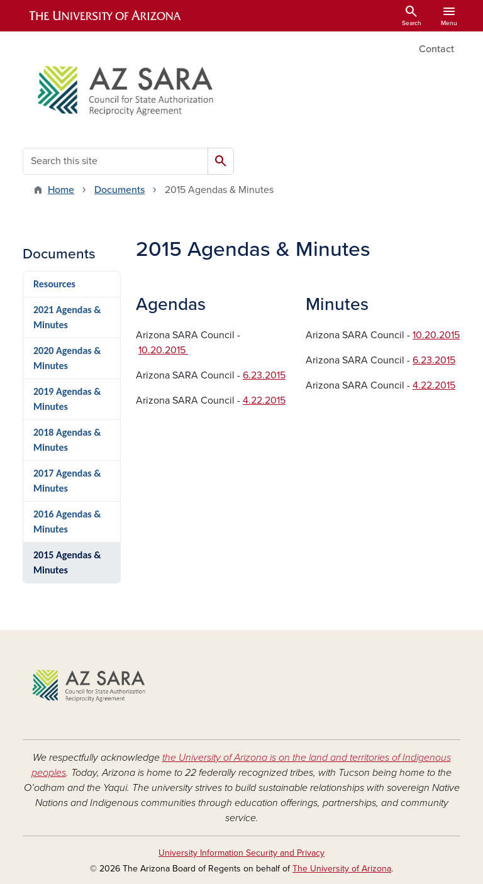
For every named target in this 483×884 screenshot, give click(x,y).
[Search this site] (115, 161)
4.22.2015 (264, 400)
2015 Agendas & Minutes (67, 562)
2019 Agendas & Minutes (67, 398)
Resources (54, 284)
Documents (119, 190)
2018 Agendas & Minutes (67, 439)
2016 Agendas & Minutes (67, 521)
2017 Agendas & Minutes (67, 480)
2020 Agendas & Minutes (67, 358)
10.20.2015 (163, 350)
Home (61, 190)
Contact (436, 49)
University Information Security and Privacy (241, 853)
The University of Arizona (341, 868)
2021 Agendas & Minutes (67, 317)
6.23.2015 (264, 375)
